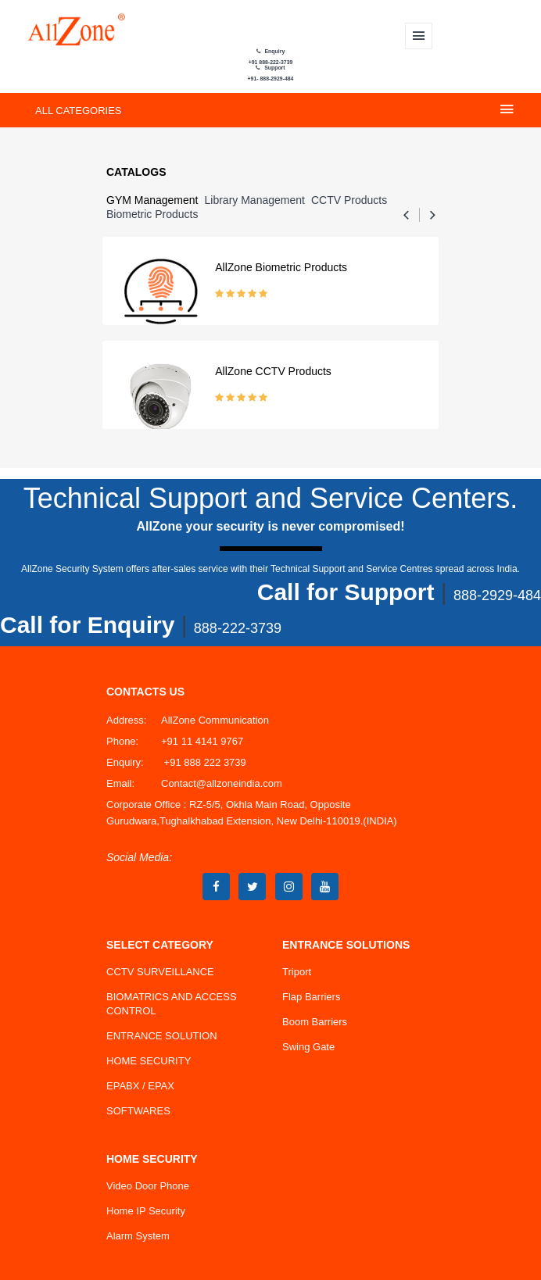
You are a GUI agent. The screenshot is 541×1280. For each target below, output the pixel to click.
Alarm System (138, 1236)
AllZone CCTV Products (273, 371)
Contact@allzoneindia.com (221, 783)
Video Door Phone (147, 1186)
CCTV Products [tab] (349, 200)
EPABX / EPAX (140, 1086)
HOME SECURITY (148, 1061)
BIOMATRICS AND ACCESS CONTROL (171, 1004)
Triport (296, 972)
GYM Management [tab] (152, 200)
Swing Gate (308, 1047)
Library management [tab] (255, 200)
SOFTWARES (138, 1111)
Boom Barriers (314, 1022)
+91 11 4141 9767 (202, 741)
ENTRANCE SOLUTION (161, 1036)
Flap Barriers (311, 997)
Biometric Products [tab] (152, 214)
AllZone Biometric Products (281, 267)
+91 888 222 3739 (203, 762)
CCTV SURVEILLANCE (160, 972)
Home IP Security (145, 1211)
